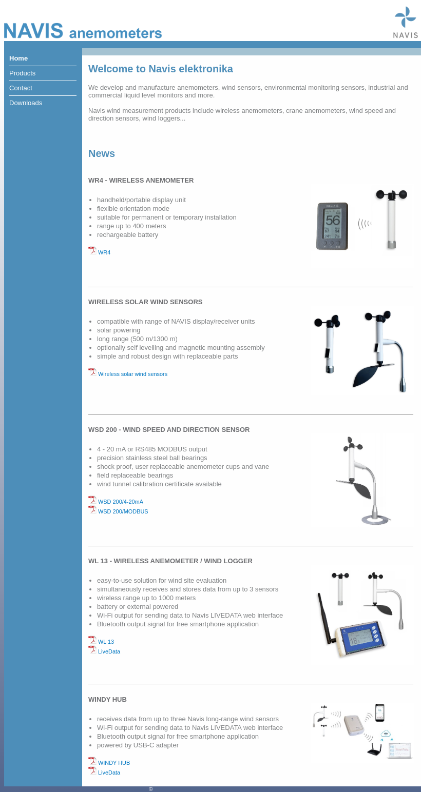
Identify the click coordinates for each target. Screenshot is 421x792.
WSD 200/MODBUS (118, 511)
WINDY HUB (109, 763)
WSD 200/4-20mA (115, 502)
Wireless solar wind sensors (127, 374)
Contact (20, 88)
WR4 (99, 252)
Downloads (25, 103)
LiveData (104, 651)
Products (22, 73)
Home (18, 58)
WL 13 (101, 642)
